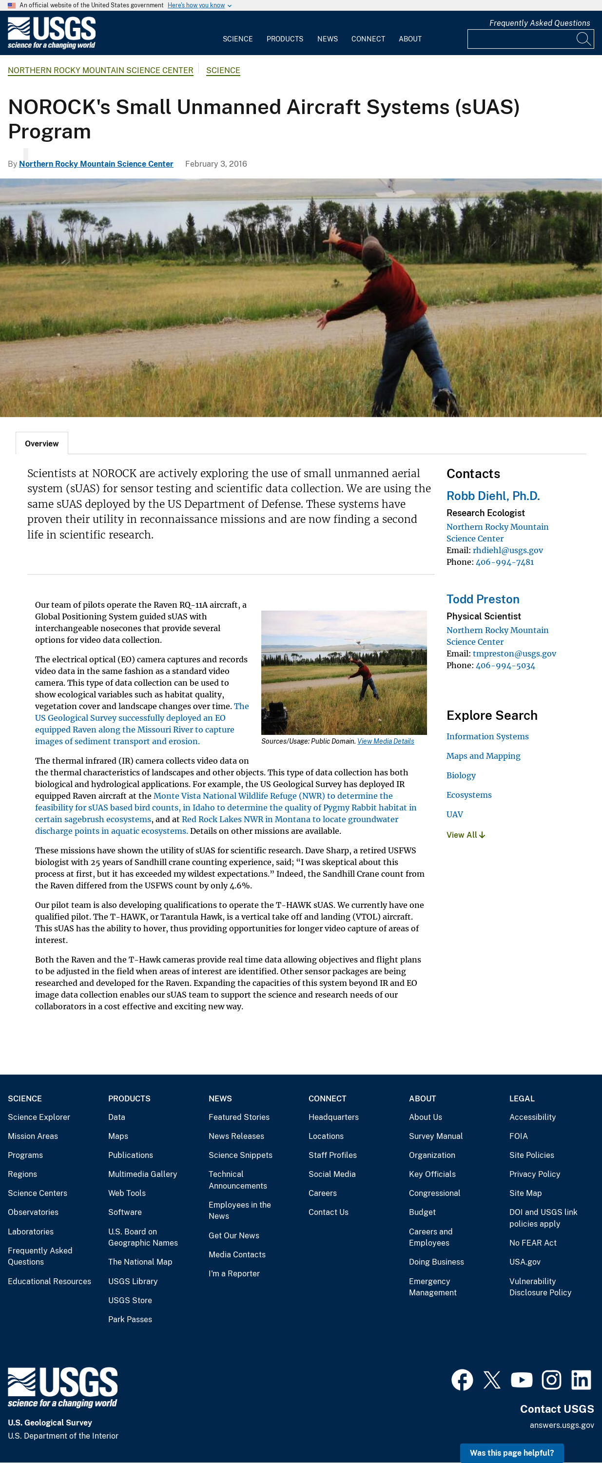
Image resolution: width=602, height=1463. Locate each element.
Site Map (525, 1193)
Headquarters (334, 1117)
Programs (25, 1155)
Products (285, 39)
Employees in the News (240, 1210)
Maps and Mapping (484, 756)
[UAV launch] (301, 297)
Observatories (33, 1212)
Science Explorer (39, 1117)
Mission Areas (33, 1136)
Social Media (332, 1174)
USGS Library (133, 1281)
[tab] (42, 443)
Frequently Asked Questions (539, 23)
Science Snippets (240, 1155)
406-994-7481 (505, 562)
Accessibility (532, 1117)
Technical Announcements (238, 1180)
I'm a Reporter (234, 1273)
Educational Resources (49, 1281)
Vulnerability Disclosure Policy (540, 1287)
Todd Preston (483, 599)
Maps (118, 1136)
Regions (22, 1174)
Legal (522, 1098)
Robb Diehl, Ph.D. (493, 495)
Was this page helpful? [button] (512, 1453)
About (410, 39)
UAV (455, 814)
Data (116, 1117)
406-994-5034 (505, 665)
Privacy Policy (535, 1174)
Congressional (435, 1193)
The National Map (140, 1262)
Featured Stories (239, 1117)
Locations (326, 1136)
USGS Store (130, 1300)
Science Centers (37, 1193)
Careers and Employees (431, 1237)
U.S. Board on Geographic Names (143, 1237)
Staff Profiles (333, 1155)
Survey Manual (436, 1136)
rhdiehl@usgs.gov (508, 550)
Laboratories (31, 1231)
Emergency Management (433, 1287)
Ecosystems (469, 795)
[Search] (584, 39)
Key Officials (432, 1174)
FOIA (518, 1136)
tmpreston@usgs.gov (514, 653)
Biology (461, 775)
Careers (323, 1193)
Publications (130, 1155)
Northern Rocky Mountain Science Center (101, 70)
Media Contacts (237, 1254)
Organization (432, 1155)
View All (466, 835)
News (327, 39)
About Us (425, 1117)
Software (125, 1212)
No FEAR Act (533, 1243)
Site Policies (531, 1155)
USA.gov (525, 1262)
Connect (368, 39)
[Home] (52, 47)
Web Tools (127, 1193)
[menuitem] (238, 33)
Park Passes (130, 1319)
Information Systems (488, 736)
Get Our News (234, 1235)
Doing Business (436, 1262)
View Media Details (385, 741)
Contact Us (329, 1212)
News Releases (236, 1136)
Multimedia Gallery (142, 1174)
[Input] (530, 39)
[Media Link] (344, 674)
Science (238, 39)
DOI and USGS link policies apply (543, 1218)
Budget (422, 1212)
